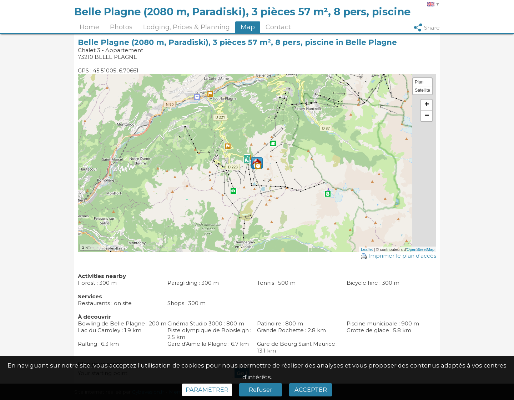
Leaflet (367, 249)
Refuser (260, 389)
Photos (121, 27)
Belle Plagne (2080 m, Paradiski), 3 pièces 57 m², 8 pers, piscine (242, 11)
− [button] (426, 116)
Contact (278, 27)
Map (248, 27)
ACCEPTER (310, 389)
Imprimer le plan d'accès (398, 255)
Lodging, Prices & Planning (186, 27)
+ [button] (426, 105)
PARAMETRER (207, 389)
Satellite (422, 90)
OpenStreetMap (420, 249)
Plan (419, 82)
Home (89, 27)
